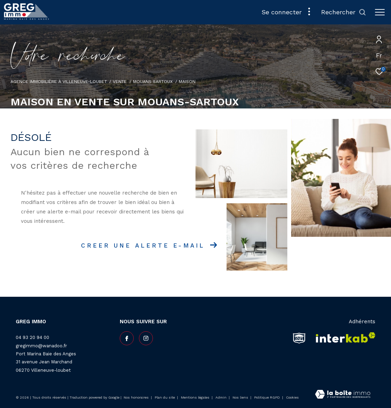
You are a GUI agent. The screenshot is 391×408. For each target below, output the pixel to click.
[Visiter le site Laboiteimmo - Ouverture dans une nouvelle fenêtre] (342, 395)
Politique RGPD (267, 397)
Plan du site (165, 397)
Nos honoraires (136, 397)
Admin (221, 397)
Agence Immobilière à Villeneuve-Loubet (58, 81)
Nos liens (241, 397)
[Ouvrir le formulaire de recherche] (343, 12)
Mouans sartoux (153, 81)
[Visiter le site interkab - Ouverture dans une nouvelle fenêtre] (343, 338)
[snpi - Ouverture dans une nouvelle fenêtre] (299, 338)
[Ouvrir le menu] (380, 12)
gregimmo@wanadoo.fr (41, 345)
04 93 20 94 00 (32, 337)
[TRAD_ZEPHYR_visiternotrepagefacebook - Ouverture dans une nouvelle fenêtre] (127, 338)
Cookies (292, 397)
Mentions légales (196, 397)
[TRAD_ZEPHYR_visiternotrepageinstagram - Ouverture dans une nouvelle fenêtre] (146, 338)
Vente (120, 81)
